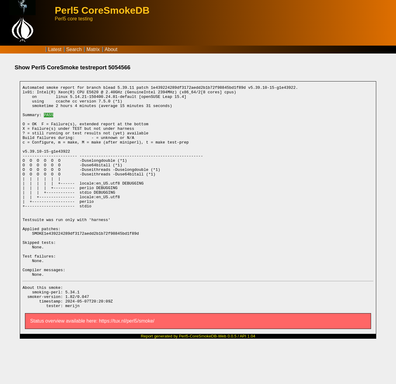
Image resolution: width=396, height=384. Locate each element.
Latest (54, 49)
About (111, 49)
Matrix (93, 49)
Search (74, 49)
